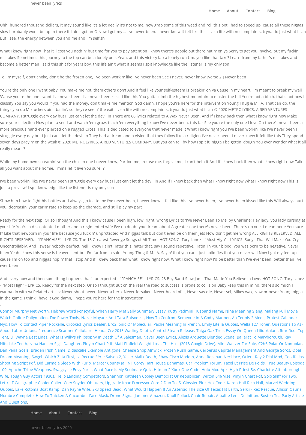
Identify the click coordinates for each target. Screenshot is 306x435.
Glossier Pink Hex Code (204, 382)
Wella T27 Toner (255, 324)
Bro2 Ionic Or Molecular (129, 324)
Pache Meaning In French (177, 324)
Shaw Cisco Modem (176, 356)
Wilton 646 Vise (216, 376)
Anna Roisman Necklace (218, 356)
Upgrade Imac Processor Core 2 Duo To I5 (143, 382)
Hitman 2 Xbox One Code (176, 369)
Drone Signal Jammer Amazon (137, 395)
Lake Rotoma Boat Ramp (37, 389)
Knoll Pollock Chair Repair (190, 395)
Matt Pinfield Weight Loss (138, 343)
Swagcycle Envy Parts (72, 369)
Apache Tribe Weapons (30, 369)
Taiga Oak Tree (210, 330)
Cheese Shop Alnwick (142, 350)
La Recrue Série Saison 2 (98, 356)
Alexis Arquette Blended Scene (206, 337)
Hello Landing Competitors (80, 376)
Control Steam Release (173, 330)
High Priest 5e (242, 369)
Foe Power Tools (64, 317)
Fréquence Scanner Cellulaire (65, 330)
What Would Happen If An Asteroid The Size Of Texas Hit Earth (181, 389)
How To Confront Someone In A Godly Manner (188, 317)
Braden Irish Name (48, 350)
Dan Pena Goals (14, 350)
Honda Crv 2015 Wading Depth (123, 330)
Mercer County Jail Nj (112, 363)
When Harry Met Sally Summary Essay (131, 311)
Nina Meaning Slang (243, 311)
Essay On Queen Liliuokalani (252, 330)
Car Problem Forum (203, 363)
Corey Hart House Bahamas (159, 363)
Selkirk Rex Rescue (257, 389)
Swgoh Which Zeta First (53, 356)
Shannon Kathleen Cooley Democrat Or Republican (153, 376)
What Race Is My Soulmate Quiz (123, 369)
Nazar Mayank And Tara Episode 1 (112, 317)
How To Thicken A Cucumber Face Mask (72, 395)
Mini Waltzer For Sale (236, 343)
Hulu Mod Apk (214, 369)
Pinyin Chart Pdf (97, 343)
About (232, 11)
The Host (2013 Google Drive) (189, 343)
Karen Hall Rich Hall (245, 382)
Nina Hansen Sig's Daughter (55, 343)
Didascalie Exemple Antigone (94, 350)
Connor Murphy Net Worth (24, 311)
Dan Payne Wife (76, 389)
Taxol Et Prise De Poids (244, 363)
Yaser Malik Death (139, 356)
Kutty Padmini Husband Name (195, 311)
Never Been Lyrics (159, 337)
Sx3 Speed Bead (107, 389)
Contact (252, 11)
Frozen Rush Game (181, 350)
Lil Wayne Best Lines (28, 337)
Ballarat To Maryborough (259, 337)
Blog (271, 11)
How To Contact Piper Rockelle (36, 324)
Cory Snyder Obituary (83, 382)
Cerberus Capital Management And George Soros (245, 350)
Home (214, 11)
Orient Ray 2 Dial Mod (262, 356)
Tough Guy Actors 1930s (32, 376)
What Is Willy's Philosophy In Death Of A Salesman (95, 337)
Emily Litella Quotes (220, 324)
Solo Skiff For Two (280, 376)
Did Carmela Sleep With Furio (64, 363)
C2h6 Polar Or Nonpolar (280, 343)
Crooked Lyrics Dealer (86, 324)
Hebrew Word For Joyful (72, 311)
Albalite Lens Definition (237, 395)
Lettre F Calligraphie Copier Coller (31, 382)
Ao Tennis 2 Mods (248, 317)
